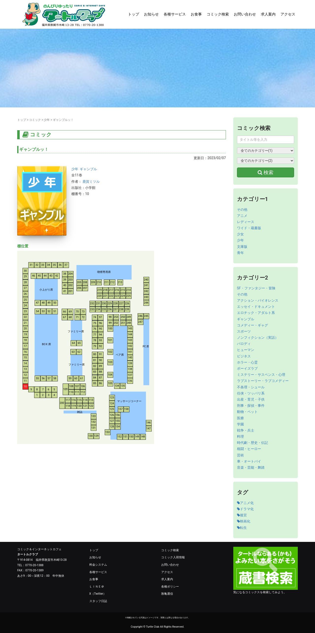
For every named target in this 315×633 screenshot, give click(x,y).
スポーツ (244, 331)
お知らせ (151, 14)
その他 (242, 209)
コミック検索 (218, 14)
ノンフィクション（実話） (257, 337)
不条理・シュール (251, 387)
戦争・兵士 (245, 430)
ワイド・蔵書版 (249, 228)
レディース (245, 222)
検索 (265, 172)
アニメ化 (245, 503)
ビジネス (244, 356)
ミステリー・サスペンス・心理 (261, 375)
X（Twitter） (97, 593)
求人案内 (268, 14)
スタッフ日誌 (98, 601)
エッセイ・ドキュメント (256, 307)
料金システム (98, 564)
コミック (35, 120)
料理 (240, 436)
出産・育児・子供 (251, 399)
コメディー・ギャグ (252, 325)
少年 (47, 120)
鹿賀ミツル (91, 181)
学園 (240, 424)
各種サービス (175, 14)
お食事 (196, 14)
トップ (133, 14)
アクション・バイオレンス (257, 300)
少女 (240, 234)
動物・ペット (247, 412)
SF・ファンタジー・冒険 (256, 288)
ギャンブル (88, 169)
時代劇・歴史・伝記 (252, 443)
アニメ (242, 216)
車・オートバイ (249, 461)
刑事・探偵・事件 (251, 406)
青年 (240, 253)
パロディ (244, 344)
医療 (240, 418)
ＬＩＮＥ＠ (96, 586)
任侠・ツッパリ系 (251, 393)
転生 (242, 528)
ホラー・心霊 (247, 362)
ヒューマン (245, 350)
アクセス (288, 14)
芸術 (240, 455)
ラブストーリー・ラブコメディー (263, 381)
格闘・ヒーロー (249, 449)
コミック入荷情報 (173, 557)
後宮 (242, 515)
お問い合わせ (245, 14)
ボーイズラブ (247, 368)
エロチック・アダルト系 (256, 313)
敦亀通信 (167, 593)
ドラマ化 (245, 509)
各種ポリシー (170, 586)
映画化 (243, 521)
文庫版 (242, 247)
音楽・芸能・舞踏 (251, 467)
